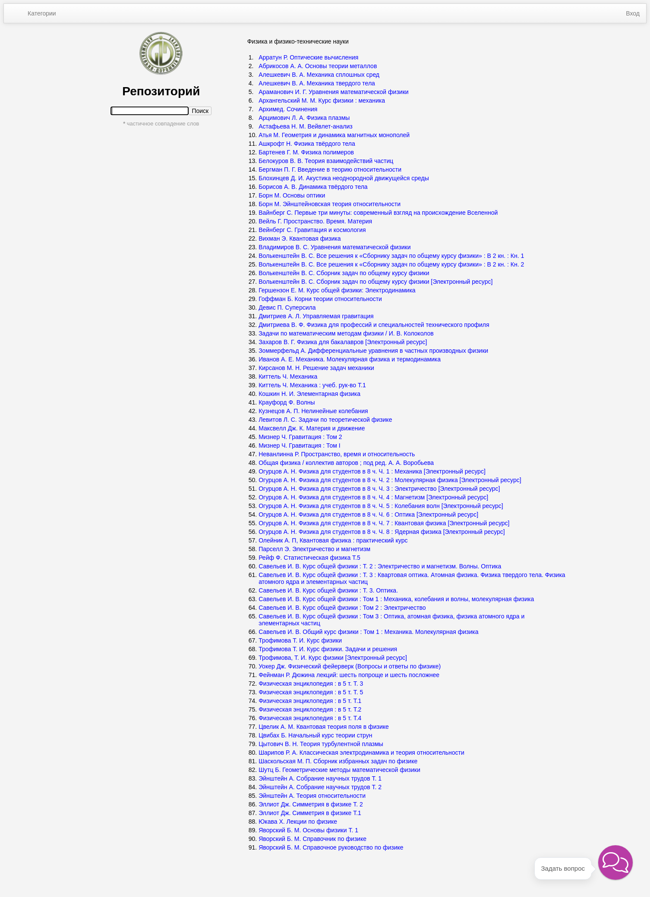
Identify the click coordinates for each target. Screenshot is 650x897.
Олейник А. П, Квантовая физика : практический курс (333, 540)
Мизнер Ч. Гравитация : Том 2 (300, 436)
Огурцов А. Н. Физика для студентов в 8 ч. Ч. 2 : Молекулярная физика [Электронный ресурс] (391, 480)
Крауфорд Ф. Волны (287, 402)
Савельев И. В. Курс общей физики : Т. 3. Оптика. (328, 590)
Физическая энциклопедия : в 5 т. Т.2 (310, 709)
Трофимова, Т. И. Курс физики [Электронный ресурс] (334, 657)
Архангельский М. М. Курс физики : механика (322, 100)
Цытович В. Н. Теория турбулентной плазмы (321, 743)
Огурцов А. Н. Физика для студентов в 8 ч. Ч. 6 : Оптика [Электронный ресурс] (369, 514)
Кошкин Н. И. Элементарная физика (309, 393)
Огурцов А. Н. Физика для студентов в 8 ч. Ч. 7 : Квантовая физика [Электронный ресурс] (385, 523)
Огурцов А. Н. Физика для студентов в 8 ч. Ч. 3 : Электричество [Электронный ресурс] (380, 488)
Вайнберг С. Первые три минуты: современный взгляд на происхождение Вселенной (378, 212)
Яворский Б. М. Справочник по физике (312, 838)
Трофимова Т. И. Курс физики (300, 640)
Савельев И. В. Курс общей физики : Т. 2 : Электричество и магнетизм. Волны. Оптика (380, 566)
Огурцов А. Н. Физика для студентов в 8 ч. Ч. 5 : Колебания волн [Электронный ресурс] (382, 505)
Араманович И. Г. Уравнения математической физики (333, 91)
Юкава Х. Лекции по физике (298, 821)
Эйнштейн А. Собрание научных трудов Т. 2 (320, 787)
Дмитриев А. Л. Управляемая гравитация (316, 316)
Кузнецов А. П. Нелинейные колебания (313, 411)
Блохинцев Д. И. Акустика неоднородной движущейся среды (344, 178)
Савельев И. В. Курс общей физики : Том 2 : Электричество (342, 607)
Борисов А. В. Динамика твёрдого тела (313, 186)
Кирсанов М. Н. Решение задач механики (316, 367)
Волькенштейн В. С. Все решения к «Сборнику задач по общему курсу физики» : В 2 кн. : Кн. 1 (391, 255)
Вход (633, 13)
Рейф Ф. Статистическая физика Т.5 (309, 557)
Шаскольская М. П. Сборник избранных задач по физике (338, 761)
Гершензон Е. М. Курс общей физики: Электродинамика (337, 290)
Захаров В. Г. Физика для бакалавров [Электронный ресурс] (344, 342)
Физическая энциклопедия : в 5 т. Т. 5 (311, 692)
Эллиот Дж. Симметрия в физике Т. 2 (311, 804)
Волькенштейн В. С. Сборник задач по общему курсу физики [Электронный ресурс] (375, 281)
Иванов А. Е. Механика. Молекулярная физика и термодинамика (350, 359)
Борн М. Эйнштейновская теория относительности (330, 204)
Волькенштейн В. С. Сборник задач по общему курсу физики (344, 273)
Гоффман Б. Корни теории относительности (320, 298)
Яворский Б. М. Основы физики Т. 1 (308, 830)
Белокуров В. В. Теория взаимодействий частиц (326, 160)
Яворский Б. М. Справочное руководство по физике (331, 847)
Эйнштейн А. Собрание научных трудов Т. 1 (320, 778)
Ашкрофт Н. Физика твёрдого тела (307, 143)
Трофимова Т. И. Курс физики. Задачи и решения (328, 649)
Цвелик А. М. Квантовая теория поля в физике (324, 726)
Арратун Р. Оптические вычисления (308, 57)
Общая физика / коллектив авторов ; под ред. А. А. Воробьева (346, 462)
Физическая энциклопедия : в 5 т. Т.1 (310, 700)
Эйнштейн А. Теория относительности (312, 795)
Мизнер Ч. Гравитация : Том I (300, 445)
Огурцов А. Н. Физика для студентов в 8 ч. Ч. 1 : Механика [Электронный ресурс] (373, 471)
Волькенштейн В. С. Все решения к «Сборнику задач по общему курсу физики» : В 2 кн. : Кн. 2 (391, 264)
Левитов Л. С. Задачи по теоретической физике (325, 419)
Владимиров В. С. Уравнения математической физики (334, 247)
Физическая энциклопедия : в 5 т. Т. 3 (311, 683)
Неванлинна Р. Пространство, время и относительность (337, 454)
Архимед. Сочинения (288, 109)
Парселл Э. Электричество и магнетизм (314, 549)
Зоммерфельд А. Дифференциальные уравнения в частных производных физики (373, 350)
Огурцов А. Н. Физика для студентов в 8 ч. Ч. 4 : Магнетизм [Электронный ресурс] (374, 497)
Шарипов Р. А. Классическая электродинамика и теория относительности (361, 752)
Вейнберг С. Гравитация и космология (312, 229)
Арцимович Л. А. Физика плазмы (304, 117)
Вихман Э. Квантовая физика (300, 238)
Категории (42, 13)
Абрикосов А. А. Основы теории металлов (318, 66)
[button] (615, 862)
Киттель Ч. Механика (288, 376)
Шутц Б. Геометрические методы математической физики (339, 769)
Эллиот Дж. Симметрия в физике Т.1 (310, 812)
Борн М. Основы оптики (292, 195)
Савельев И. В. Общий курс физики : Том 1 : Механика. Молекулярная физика (368, 631)
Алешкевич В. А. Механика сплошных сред (319, 74)
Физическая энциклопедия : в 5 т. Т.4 (310, 718)
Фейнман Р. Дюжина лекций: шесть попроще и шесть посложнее (349, 674)
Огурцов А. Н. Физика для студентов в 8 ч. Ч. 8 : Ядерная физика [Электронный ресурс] (382, 531)
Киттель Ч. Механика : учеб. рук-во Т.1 (312, 385)
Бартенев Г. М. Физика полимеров (306, 152)
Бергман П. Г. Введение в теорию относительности (330, 169)
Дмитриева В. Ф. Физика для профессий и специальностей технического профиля (374, 324)
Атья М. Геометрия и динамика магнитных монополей (334, 135)
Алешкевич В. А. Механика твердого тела (317, 83)
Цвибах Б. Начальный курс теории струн (315, 735)
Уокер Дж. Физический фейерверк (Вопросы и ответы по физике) (350, 666)
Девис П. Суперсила (287, 307)
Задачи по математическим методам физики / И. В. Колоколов (346, 333)
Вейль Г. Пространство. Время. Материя (315, 221)
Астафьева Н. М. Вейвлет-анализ (306, 126)
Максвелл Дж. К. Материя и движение (312, 428)
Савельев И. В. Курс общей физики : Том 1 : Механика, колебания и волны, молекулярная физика (396, 599)
